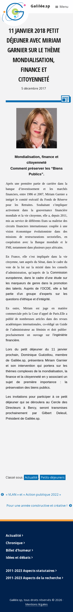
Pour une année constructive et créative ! (37, 505)
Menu (64, 6)
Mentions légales (36, 604)
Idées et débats (18, 557)
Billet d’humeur (18, 550)
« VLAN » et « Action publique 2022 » (33, 494)
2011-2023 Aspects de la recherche (33, 578)
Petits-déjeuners (53, 477)
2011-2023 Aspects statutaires (30, 570)
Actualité (31, 477)
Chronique (14, 543)
